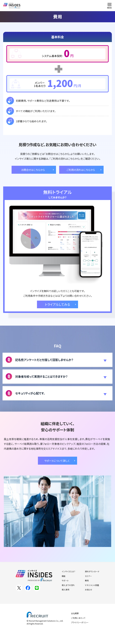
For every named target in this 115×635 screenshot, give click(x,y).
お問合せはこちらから (33, 170)
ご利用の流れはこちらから (80, 170)
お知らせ (88, 589)
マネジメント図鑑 (92, 585)
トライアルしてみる (57, 304)
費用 (87, 580)
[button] (57, 360)
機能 (64, 576)
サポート (65, 580)
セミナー (88, 576)
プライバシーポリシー (80, 622)
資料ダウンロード (92, 571)
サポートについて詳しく (56, 461)
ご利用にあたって (78, 618)
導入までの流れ (68, 585)
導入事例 (65, 589)
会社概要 (75, 613)
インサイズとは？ (68, 571)
